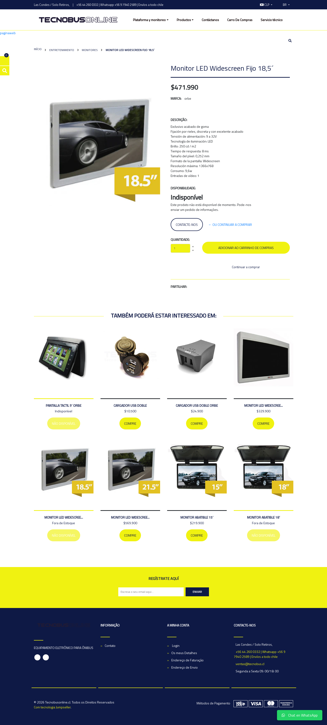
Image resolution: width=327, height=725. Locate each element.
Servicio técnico (272, 19)
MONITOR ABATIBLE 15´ (196, 517)
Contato (110, 645)
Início (38, 49)
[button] (266, 4)
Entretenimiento (61, 50)
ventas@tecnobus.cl (250, 663)
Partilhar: (179, 286)
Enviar (197, 592)
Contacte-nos (187, 224)
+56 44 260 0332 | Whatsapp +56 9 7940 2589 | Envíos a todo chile (119, 4)
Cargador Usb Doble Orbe (197, 405)
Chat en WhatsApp (300, 715)
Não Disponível (63, 423)
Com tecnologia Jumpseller (52, 707)
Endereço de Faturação (187, 660)
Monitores (89, 50)
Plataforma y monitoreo (149, 19)
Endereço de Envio (184, 667)
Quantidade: (180, 239)
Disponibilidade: (183, 188)
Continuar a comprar (246, 266)
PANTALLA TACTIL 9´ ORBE (63, 405)
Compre (130, 423)
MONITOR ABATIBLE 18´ (263, 517)
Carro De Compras (239, 19)
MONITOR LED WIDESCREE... (263, 405)
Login (175, 645)
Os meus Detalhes (184, 652)
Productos (184, 19)
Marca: (176, 98)
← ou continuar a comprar (230, 224)
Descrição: (179, 119)
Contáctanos (210, 19)
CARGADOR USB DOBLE (130, 405)
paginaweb (8, 32)
